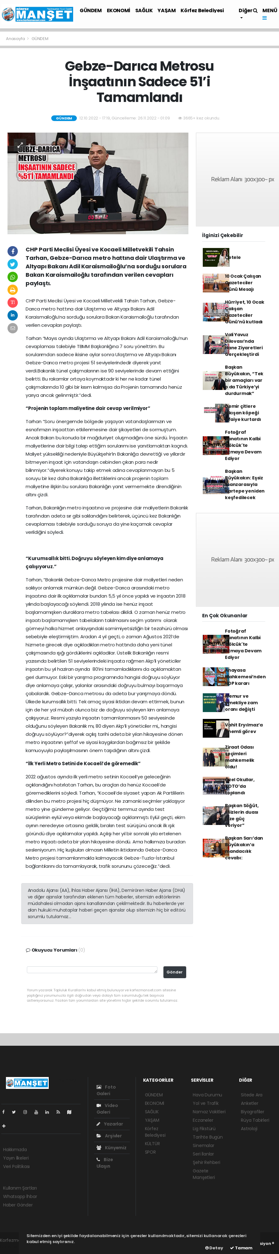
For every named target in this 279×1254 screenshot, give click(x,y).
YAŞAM (166, 10)
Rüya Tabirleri (255, 1120)
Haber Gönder (18, 1205)
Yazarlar (110, 1124)
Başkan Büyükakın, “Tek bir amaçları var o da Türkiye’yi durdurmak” (244, 380)
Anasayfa (16, 39)
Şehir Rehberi (206, 1162)
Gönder (175, 972)
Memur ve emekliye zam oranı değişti (241, 702)
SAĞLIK (144, 10)
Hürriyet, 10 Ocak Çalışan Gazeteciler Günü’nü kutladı (244, 312)
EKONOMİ (118, 10)
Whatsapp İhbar (20, 1196)
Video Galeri (107, 1108)
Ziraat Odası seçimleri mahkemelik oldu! (239, 757)
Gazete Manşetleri (204, 1174)
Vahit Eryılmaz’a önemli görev (244, 728)
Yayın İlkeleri (15, 1158)
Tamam (241, 1248)
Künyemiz (112, 1148)
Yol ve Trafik (206, 1103)
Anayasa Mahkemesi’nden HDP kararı (245, 676)
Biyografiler (252, 1112)
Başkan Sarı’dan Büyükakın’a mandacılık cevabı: (244, 848)
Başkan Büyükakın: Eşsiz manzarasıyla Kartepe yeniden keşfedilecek (245, 484)
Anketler (249, 1103)
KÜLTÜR (152, 1143)
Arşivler (109, 1136)
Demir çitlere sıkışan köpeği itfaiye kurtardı (243, 412)
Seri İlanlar (203, 1154)
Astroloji (249, 1128)
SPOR (150, 1152)
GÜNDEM (91, 10)
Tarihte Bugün (208, 1137)
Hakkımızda (15, 1149)
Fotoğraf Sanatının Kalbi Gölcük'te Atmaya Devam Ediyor (243, 445)
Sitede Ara (251, 1095)
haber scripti (13, 1247)
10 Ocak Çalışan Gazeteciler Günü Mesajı (243, 282)
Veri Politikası (16, 1166)
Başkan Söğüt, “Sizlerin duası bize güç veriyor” (242, 815)
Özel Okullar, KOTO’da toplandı (240, 786)
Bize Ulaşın (105, 1162)
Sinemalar (203, 1145)
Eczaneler (203, 1120)
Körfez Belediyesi (202, 10)
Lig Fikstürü (204, 1128)
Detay (214, 1248)
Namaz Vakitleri (209, 1112)
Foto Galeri (106, 1090)
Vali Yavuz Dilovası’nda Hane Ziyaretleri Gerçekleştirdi (244, 344)
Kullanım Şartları (20, 1188)
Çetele (233, 257)
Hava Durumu (207, 1095)
